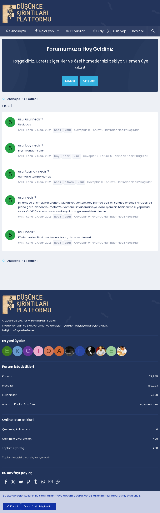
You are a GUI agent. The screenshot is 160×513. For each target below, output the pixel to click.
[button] (58, 31)
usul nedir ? (27, 197)
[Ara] (153, 31)
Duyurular (77, 31)
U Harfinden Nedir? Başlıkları (120, 130)
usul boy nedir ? (30, 145)
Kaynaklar (105, 31)
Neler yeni (46, 31)
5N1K (21, 130)
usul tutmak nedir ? (33, 171)
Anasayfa (18, 31)
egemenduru (149, 404)
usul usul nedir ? (30, 119)
